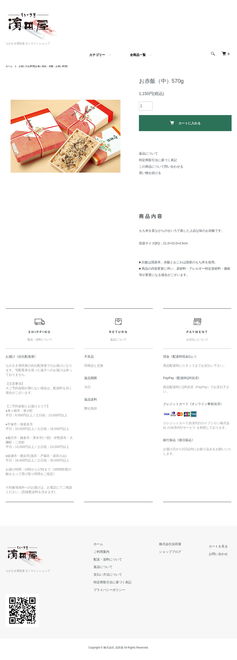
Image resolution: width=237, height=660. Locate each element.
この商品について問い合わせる (161, 166)
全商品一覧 (138, 55)
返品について (148, 153)
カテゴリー (97, 55)
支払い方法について (126, 574)
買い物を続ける (150, 173)
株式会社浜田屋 (181, 544)
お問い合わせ (222, 554)
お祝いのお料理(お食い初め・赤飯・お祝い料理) (49, 66)
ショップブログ (181, 551)
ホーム (10, 66)
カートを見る (222, 546)
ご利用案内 (120, 551)
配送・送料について (126, 559)
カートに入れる (185, 123)
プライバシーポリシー (127, 590)
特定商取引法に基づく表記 (158, 160)
